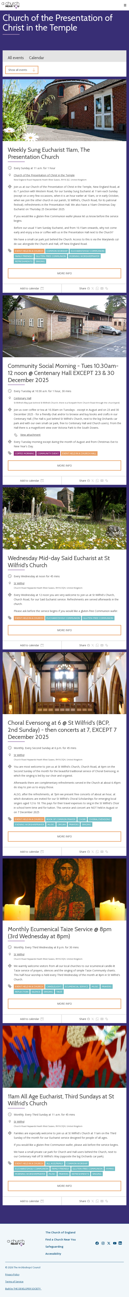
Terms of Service (14, 1281)
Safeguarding (54, 1246)
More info (64, 273)
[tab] (32, 288)
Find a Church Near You (60, 1239)
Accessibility (53, 1253)
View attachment (30, 434)
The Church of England (60, 1232)
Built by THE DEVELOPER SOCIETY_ (23, 1288)
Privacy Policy (12, 1274)
